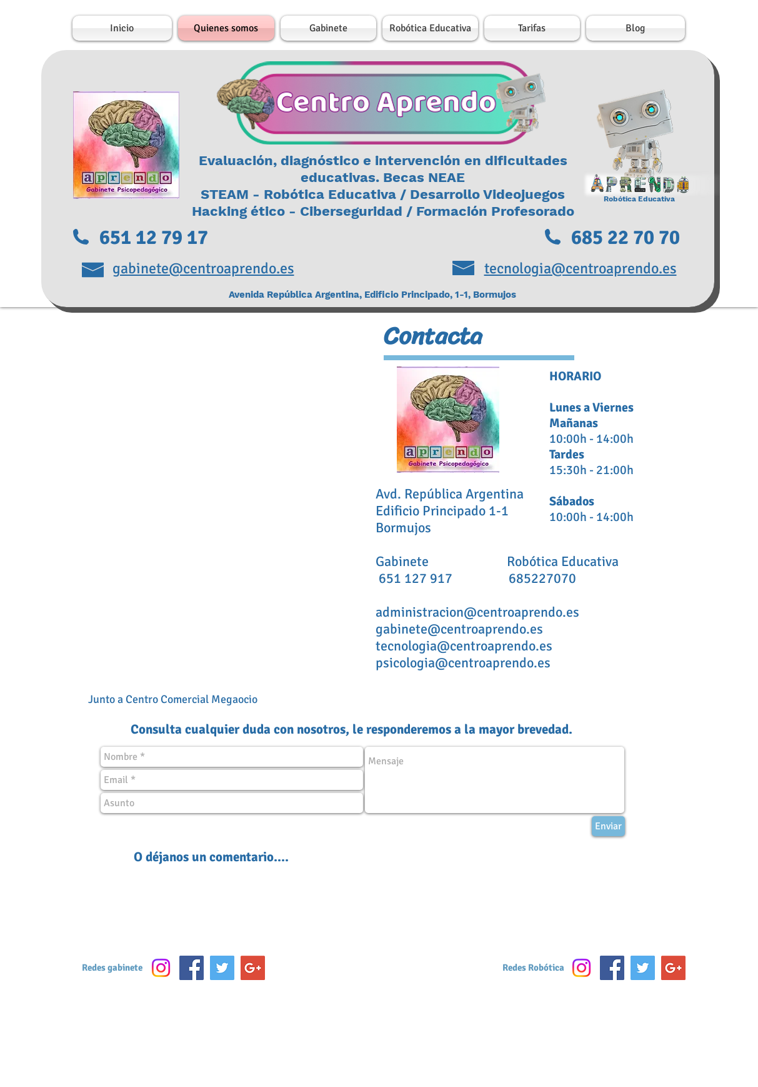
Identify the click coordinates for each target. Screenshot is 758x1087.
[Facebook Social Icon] (191, 968)
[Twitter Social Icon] (222, 968)
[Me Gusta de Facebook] (380, 971)
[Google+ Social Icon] (253, 968)
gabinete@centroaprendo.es (459, 628)
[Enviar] (608, 826)
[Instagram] (161, 968)
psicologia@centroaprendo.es (463, 662)
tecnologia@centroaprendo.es (464, 645)
